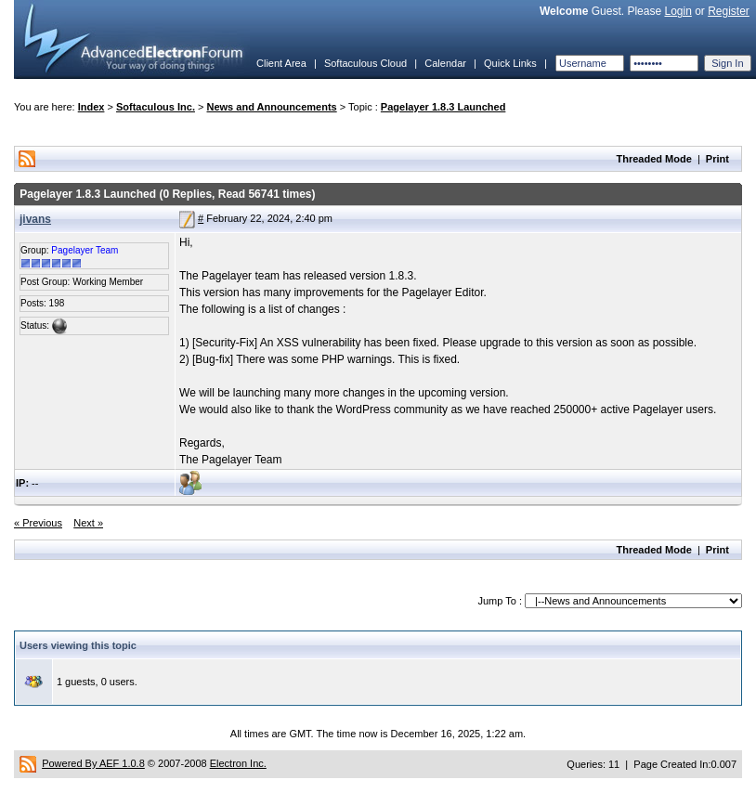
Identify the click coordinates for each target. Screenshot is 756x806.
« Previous (38, 522)
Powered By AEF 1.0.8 (93, 763)
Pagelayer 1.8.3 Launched (443, 106)
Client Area (281, 63)
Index (91, 106)
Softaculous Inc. (155, 106)
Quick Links (510, 63)
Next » (88, 522)
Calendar (445, 63)
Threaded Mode (654, 158)
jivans (35, 219)
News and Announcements (272, 106)
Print (717, 158)
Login (677, 11)
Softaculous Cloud (365, 63)
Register (728, 11)
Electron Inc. (238, 763)
